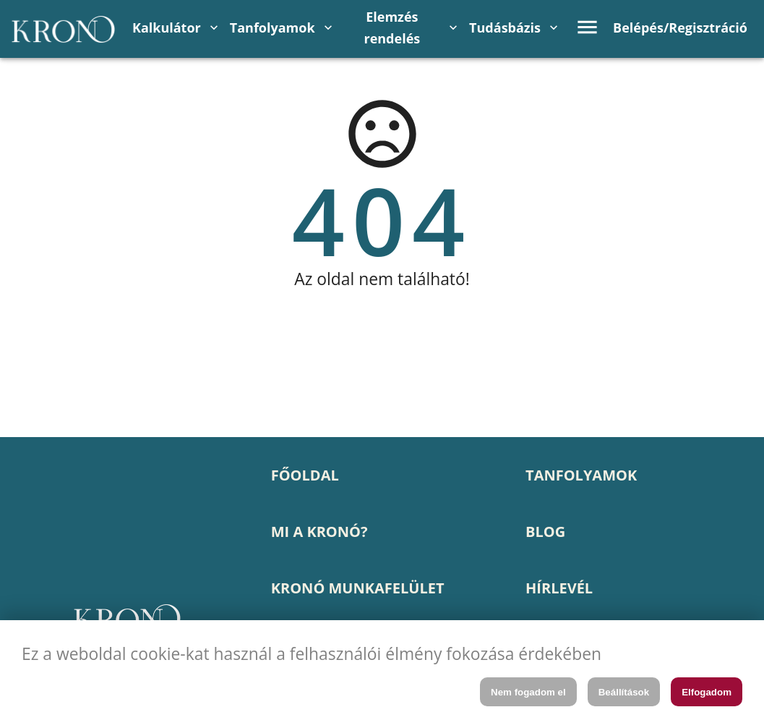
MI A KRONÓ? (319, 531)
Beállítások (623, 692)
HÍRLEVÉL (559, 588)
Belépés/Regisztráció (680, 27)
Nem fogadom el (528, 692)
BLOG (545, 531)
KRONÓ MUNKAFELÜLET (358, 588)
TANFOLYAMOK (581, 475)
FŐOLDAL (305, 475)
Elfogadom (706, 692)
